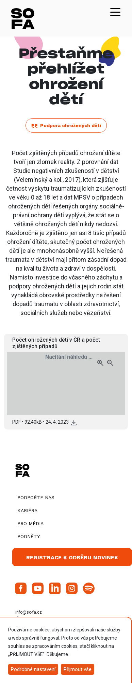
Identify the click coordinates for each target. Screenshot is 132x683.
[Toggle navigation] (115, 11)
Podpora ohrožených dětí (66, 125)
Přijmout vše (78, 669)
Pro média (30, 523)
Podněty (28, 536)
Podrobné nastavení (33, 669)
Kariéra (27, 510)
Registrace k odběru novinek (72, 557)
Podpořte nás (35, 497)
